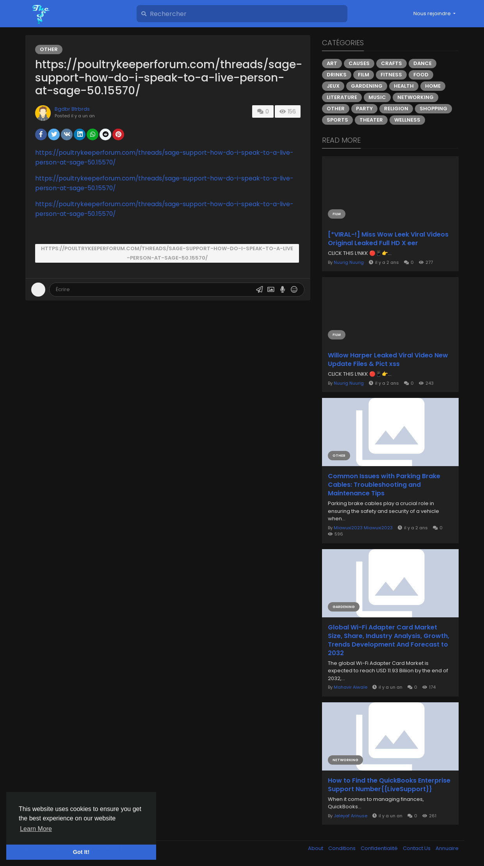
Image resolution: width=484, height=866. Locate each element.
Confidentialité (380, 848)
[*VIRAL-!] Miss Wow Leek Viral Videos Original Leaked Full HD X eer (388, 238)
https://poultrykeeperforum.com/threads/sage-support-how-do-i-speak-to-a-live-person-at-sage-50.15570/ (167, 253)
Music (377, 97)
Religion (396, 108)
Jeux (333, 86)
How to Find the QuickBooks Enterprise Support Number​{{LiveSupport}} (389, 785)
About (316, 848)
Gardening (367, 86)
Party (364, 108)
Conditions (342, 848)
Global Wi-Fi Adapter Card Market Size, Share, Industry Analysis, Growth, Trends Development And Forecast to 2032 (388, 640)
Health (404, 86)
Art (332, 63)
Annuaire (447, 848)
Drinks (337, 74)
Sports (337, 120)
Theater (371, 120)
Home (433, 86)
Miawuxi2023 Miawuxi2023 (363, 528)
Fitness (391, 74)
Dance (422, 63)
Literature (342, 97)
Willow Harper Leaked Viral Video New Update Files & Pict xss (388, 359)
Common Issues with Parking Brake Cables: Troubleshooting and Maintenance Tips (384, 485)
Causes (359, 63)
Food (421, 74)
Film (363, 74)
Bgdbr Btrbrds (72, 109)
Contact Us (417, 848)
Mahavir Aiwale (350, 687)
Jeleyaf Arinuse (350, 816)
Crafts (391, 63)
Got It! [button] (81, 852)
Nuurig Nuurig (349, 262)
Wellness (407, 120)
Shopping (433, 108)
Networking (415, 97)
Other (49, 49)
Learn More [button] (36, 828)
